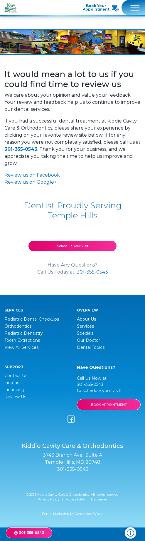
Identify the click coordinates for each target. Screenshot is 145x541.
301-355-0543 (20, 149)
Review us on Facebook (32, 175)
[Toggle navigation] (133, 7)
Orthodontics (17, 326)
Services (85, 326)
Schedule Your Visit (72, 246)
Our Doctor (88, 340)
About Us (86, 319)
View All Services (21, 347)
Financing (14, 389)
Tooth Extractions (22, 340)
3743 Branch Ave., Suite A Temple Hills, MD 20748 (72, 458)
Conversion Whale (89, 514)
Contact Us (15, 375)
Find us (11, 382)
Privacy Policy (49, 499)
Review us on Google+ (30, 182)
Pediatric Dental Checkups (31, 319)
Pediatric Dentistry (23, 333)
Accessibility (75, 499)
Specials (85, 333)
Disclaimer (99, 499)
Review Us (15, 396)
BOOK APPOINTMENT (109, 405)
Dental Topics (90, 347)
